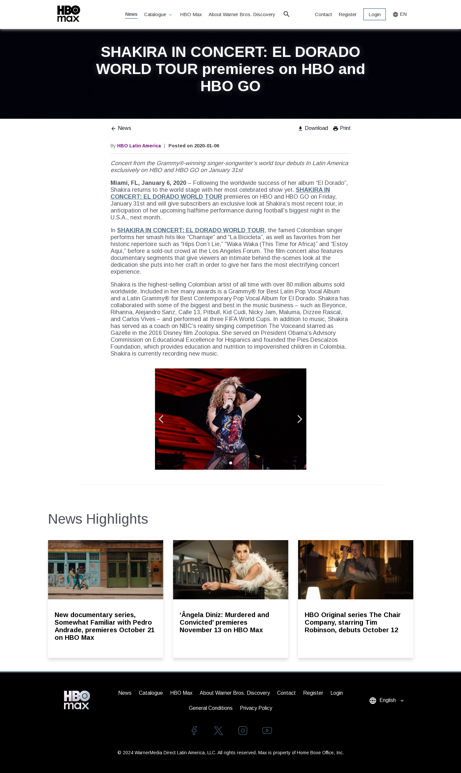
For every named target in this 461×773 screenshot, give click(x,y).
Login (375, 14)
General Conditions (211, 708)
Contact (323, 14)
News (131, 14)
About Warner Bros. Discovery (242, 14)
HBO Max (191, 14)
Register (348, 14)
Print (342, 128)
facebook (194, 731)
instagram (243, 731)
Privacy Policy (256, 708)
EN (400, 14)
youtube (267, 731)
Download (312, 128)
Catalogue (158, 15)
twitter (218, 731)
